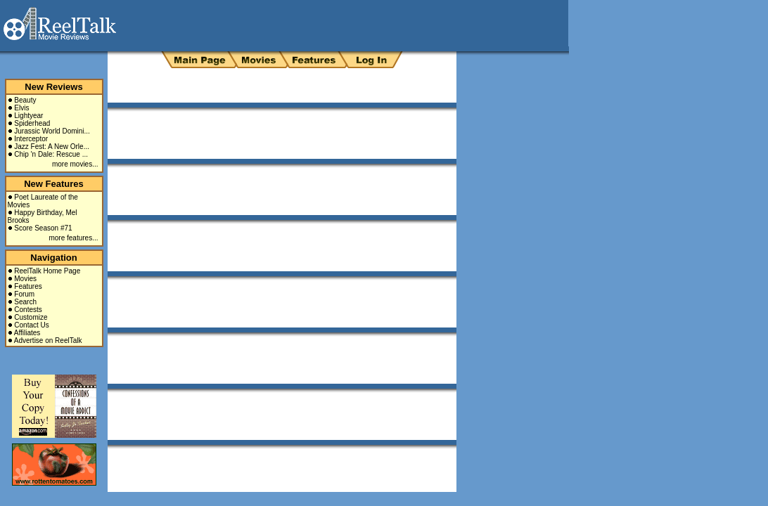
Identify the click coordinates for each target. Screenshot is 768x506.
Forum (24, 294)
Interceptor (31, 139)
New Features (54, 184)
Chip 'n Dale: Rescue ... (51, 154)
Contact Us (31, 325)
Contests (27, 309)
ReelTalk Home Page (47, 271)
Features (27, 286)
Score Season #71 (43, 228)
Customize (30, 317)
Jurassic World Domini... (52, 131)
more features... (73, 238)
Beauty (25, 100)
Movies (25, 279)
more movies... (75, 164)
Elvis (21, 108)
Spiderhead (32, 123)
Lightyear (28, 115)
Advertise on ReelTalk (48, 340)
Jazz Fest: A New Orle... (51, 146)
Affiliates (27, 333)
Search (25, 302)
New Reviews (53, 87)
